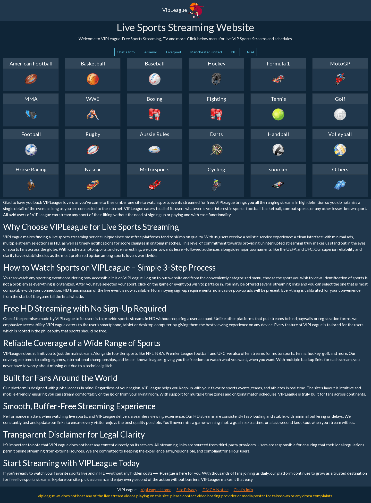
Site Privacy (186, 489)
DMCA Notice (216, 489)
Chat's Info (126, 52)
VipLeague (183, 10)
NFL (234, 52)
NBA (251, 52)
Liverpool (173, 52)
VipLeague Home (156, 489)
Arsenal (150, 52)
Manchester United (206, 52)
